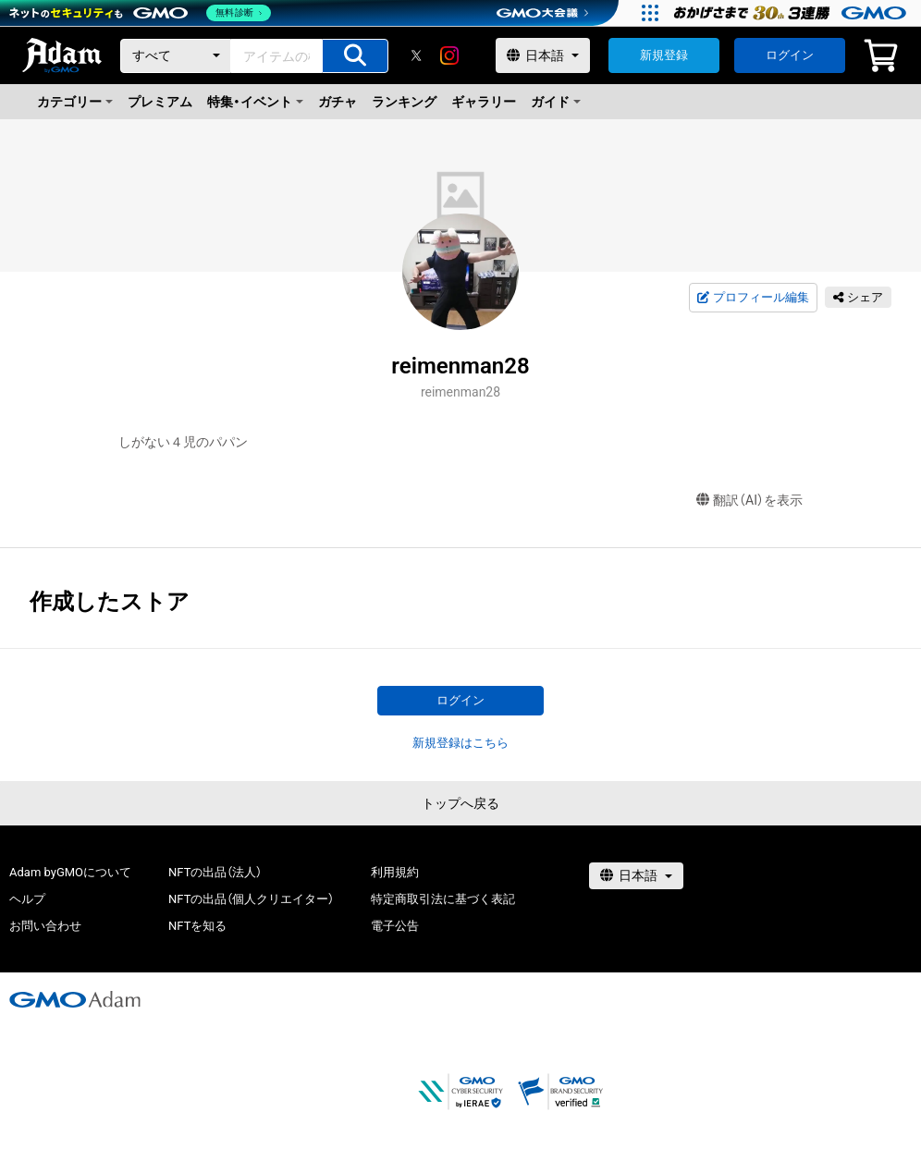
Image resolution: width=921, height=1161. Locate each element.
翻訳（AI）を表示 (749, 500)
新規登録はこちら (460, 743)
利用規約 (395, 872)
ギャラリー (483, 101)
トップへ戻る (460, 803)
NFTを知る (197, 926)
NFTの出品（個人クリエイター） (251, 899)
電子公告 (395, 926)
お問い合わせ (45, 926)
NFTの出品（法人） (215, 872)
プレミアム (160, 101)
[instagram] (449, 55)
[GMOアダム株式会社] (75, 999)
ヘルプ (27, 899)
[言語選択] (543, 55)
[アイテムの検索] (355, 56)
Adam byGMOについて (70, 872)
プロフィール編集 (752, 297)
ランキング (404, 101)
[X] (416, 55)
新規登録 (664, 55)
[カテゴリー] (175, 56)
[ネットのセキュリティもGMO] (142, 13)
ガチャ (337, 101)
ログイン (790, 55)
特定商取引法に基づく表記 (443, 899)
